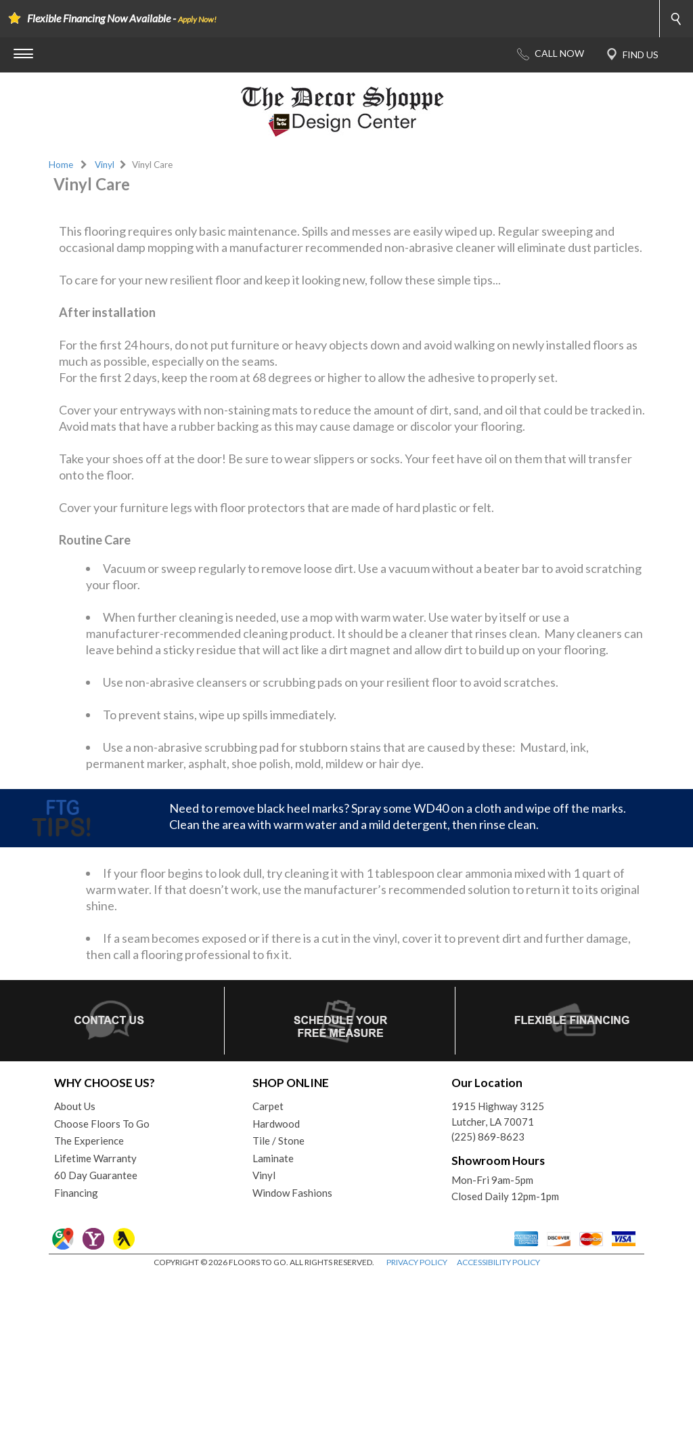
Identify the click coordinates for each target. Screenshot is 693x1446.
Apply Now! (197, 19)
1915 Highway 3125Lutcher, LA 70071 (497, 1284)
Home (61, 164)
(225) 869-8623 (487, 1306)
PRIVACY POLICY (416, 1432)
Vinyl (104, 164)
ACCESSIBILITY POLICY (498, 1432)
